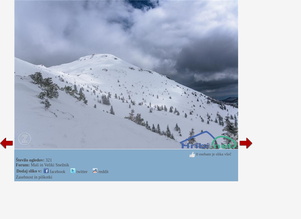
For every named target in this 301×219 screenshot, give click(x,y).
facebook (54, 171)
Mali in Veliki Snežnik (50, 165)
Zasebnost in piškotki (34, 177)
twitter (78, 171)
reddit (100, 171)
